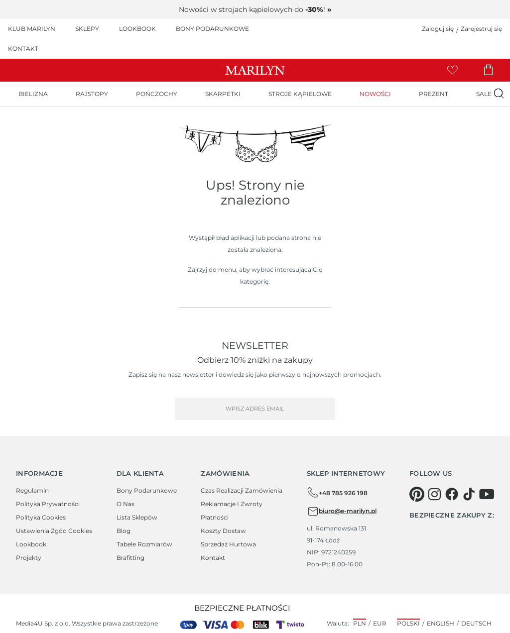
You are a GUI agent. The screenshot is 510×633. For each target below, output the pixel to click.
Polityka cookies (41, 517)
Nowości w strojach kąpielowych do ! (255, 9)
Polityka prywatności (48, 504)
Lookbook (31, 544)
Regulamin (32, 490)
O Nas (125, 504)
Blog (123, 530)
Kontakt (213, 557)
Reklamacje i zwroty (231, 504)
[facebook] (451, 494)
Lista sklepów (137, 517)
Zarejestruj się (481, 28)
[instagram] (434, 494)
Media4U (29, 623)
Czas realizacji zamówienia (241, 490)
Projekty (28, 557)
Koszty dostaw (223, 530)
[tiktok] (469, 494)
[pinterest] (416, 494)
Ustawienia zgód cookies (54, 530)
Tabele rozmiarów (144, 544)
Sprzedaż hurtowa (228, 544)
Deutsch (476, 623)
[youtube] (486, 494)
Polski (408, 623)
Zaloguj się (438, 28)
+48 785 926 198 (337, 493)
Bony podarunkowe (147, 490)
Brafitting (130, 557)
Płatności (215, 517)
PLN (359, 623)
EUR (379, 623)
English (440, 623)
